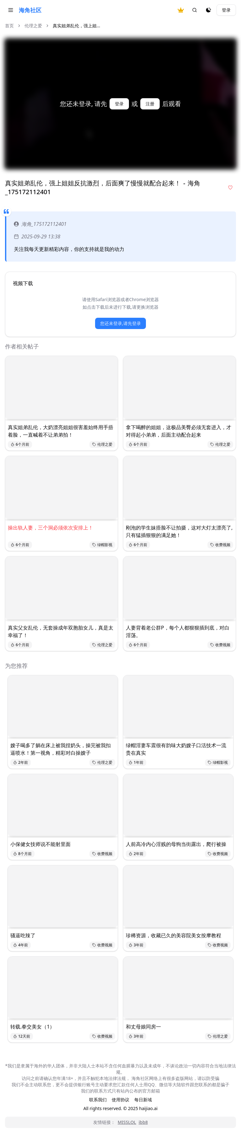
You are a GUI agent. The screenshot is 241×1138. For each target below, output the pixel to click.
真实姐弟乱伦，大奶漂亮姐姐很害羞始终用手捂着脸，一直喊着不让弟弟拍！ (60, 431)
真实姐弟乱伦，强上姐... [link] (76, 26)
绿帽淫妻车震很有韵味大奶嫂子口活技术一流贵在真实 (176, 749)
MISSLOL (127, 1122)
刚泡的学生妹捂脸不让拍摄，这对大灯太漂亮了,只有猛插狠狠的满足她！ (179, 531)
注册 (150, 104)
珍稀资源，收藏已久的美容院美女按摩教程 (173, 935)
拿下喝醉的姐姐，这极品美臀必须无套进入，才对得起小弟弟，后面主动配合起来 (178, 431)
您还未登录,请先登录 (120, 323)
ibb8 (143, 1122)
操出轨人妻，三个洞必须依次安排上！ (50, 527)
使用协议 (120, 1100)
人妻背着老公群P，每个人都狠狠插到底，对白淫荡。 (177, 631)
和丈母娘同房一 (143, 1026)
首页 (9, 26)
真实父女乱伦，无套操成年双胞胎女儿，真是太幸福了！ (60, 631)
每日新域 (143, 1100)
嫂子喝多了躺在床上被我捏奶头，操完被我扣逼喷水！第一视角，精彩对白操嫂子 (60, 749)
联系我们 (98, 1100)
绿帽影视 (102, 544)
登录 (226, 10)
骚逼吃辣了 (22, 935)
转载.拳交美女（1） (32, 1026)
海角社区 (30, 10)
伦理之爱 (33, 26)
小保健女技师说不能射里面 (40, 844)
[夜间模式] (208, 10)
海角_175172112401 (40, 224)
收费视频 (220, 544)
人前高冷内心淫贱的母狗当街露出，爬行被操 (176, 844)
